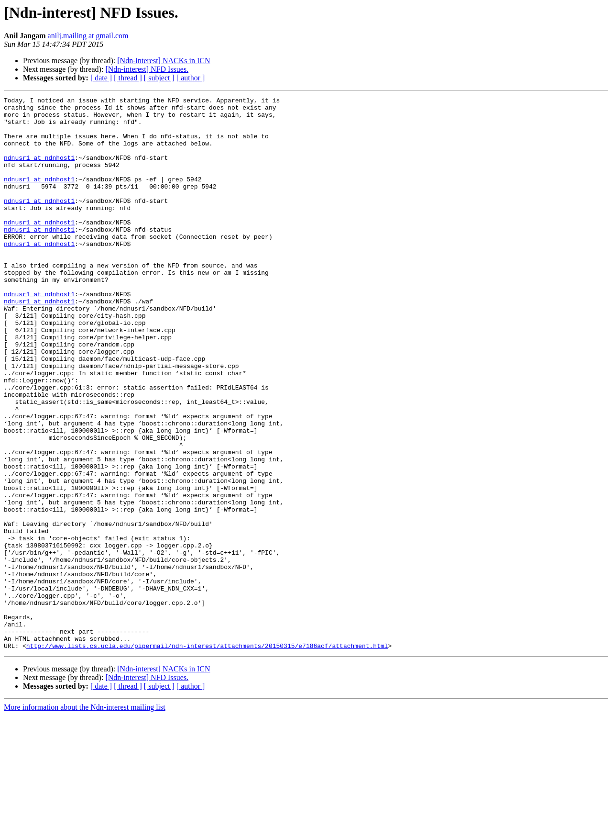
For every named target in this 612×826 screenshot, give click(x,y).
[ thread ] (128, 78)
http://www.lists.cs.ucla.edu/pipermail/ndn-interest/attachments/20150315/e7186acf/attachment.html (207, 756)
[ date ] (101, 78)
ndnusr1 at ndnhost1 (39, 170)
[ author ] (190, 78)
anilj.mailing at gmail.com (88, 36)
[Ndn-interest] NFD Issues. (146, 69)
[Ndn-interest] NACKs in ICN (163, 60)
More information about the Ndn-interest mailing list (84, 818)
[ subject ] (159, 78)
